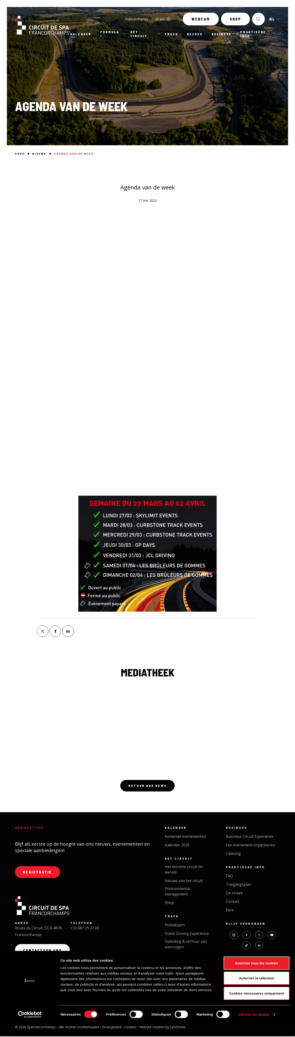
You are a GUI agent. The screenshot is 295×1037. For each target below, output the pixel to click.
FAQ (229, 876)
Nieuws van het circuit (184, 881)
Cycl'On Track (176, 956)
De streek (234, 893)
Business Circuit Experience (249, 837)
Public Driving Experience (187, 934)
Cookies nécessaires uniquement (256, 1007)
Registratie (38, 873)
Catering (233, 854)
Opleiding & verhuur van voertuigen (186, 944)
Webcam (201, 20)
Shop (235, 20)
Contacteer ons (43, 952)
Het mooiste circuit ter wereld (184, 870)
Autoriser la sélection (256, 992)
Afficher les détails (253, 1028)
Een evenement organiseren (250, 845)
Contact (232, 902)
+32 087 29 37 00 (84, 929)
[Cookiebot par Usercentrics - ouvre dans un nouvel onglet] (30, 1028)
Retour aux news (147, 786)
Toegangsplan (238, 885)
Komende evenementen (185, 837)
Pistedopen (174, 925)
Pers (230, 910)
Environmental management (177, 892)
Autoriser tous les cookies (256, 976)
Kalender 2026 (177, 845)
